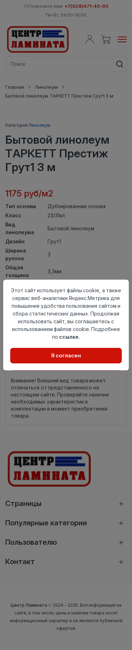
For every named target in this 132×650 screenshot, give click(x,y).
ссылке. (69, 337)
